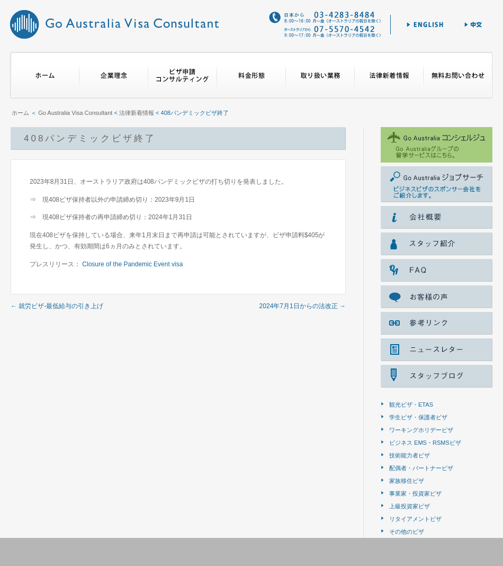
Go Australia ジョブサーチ (436, 184)
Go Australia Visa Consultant (114, 24)
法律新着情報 (389, 75)
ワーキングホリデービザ (421, 430)
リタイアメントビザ (415, 519)
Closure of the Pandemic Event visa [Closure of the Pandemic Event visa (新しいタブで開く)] (132, 264)
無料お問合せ (458, 75)
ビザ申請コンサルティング (182, 75)
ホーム (44, 75)
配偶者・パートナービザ (421, 468)
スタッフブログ (436, 376)
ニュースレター (436, 349)
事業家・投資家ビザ (415, 493)
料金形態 (251, 75)
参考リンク (436, 323)
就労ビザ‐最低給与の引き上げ (57, 306)
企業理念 (113, 75)
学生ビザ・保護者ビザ (418, 417)
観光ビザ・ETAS (411, 404)
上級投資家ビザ (409, 506)
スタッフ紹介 (436, 243)
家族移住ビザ (406, 481)
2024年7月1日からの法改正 (302, 306)
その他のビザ (406, 531)
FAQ (436, 270)
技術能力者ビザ (409, 455)
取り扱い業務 (320, 75)
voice (436, 296)
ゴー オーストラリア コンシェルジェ (436, 145)
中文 (474, 24)
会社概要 (436, 217)
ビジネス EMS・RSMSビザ (425, 442)
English (424, 24)
